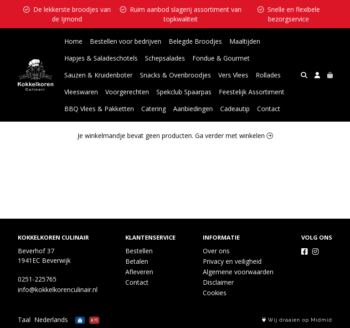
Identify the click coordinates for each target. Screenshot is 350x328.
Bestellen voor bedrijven (125, 41)
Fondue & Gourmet (221, 58)
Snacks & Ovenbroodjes (175, 75)
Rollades (268, 75)
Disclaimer (218, 282)
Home (73, 41)
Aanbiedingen (193, 108)
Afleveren (139, 271)
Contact (268, 108)
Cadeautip (235, 108)
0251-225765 (37, 279)
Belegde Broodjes (195, 41)
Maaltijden (244, 41)
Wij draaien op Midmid (297, 320)
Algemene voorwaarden (238, 271)
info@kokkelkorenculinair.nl (58, 289)
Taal (24, 319)
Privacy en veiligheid (232, 261)
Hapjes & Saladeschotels (101, 58)
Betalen (136, 261)
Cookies (214, 292)
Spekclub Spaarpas (183, 91)
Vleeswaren (81, 91)
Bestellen (139, 250)
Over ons (216, 250)
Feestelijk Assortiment (251, 91)
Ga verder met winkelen (234, 135)
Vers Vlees (233, 75)
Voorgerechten (127, 91)
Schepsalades (165, 58)
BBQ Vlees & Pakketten (99, 108)
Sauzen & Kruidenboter (98, 75)
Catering (153, 108)
